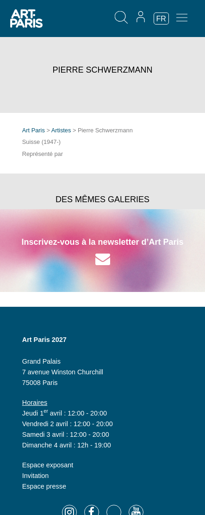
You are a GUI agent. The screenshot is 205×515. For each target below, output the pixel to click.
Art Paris (33, 130)
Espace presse (44, 486)
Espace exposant (47, 465)
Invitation (35, 475)
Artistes (61, 130)
